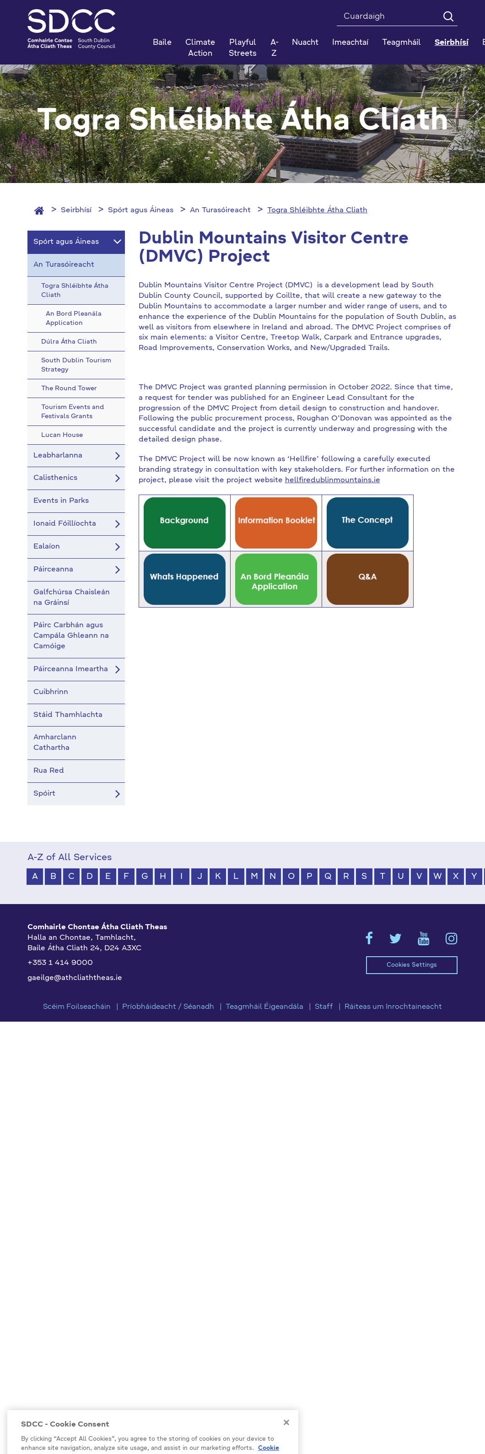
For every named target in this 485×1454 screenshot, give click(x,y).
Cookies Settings (412, 965)
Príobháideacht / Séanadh (168, 1007)
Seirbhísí (76, 210)
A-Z (274, 48)
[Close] (286, 1435)
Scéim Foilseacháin (77, 1007)
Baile (162, 43)
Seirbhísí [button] (452, 43)
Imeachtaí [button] (350, 43)
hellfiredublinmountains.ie (332, 480)
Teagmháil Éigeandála (264, 1007)
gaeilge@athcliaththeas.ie (74, 978)
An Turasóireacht (220, 210)
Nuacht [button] (305, 43)
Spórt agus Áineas (140, 210)
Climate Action (200, 48)
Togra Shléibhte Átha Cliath (317, 210)
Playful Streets (243, 48)
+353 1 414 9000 (60, 963)
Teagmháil (401, 43)
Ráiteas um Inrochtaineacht (393, 1007)
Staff (324, 1007)
